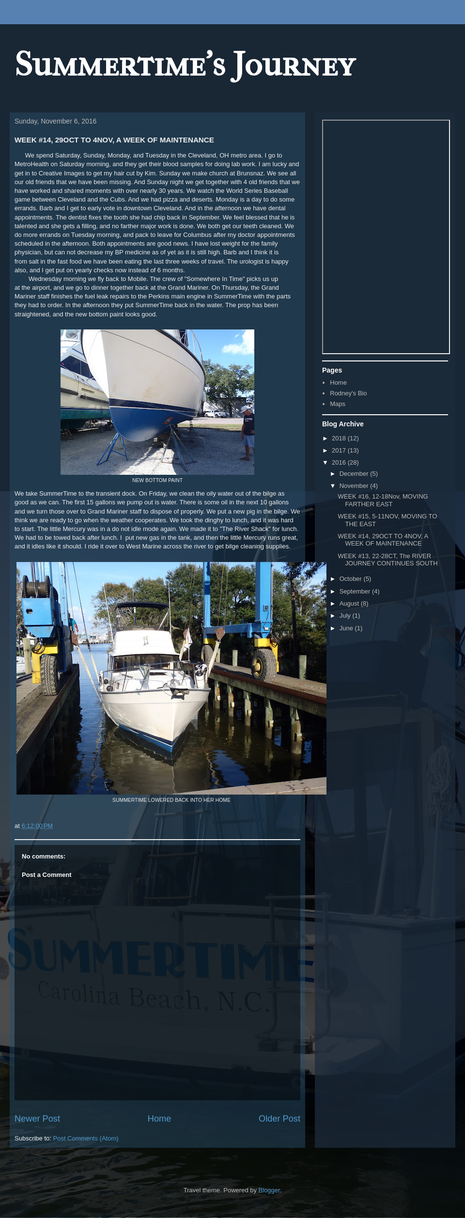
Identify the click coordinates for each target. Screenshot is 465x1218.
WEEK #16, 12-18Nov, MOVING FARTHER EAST (383, 500)
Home (159, 1119)
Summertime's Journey (185, 64)
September (356, 591)
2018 (340, 438)
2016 (340, 462)
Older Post (279, 1119)
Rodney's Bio (348, 393)
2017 (340, 450)
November (355, 485)
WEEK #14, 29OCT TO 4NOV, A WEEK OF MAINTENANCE (383, 539)
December (355, 473)
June (347, 628)
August (350, 603)
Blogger (269, 1190)
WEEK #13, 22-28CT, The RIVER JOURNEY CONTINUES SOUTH (387, 559)
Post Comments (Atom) (86, 1138)
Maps (337, 403)
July (346, 615)
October (352, 578)
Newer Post (37, 1119)
